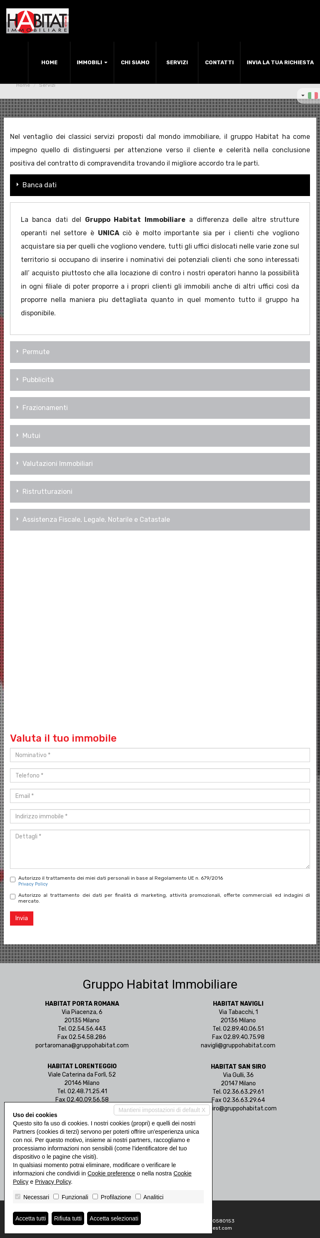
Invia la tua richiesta (280, 62)
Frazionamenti (41, 408)
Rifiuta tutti (68, 1218)
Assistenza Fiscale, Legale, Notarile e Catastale (92, 519)
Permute (32, 352)
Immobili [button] (92, 62)
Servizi (177, 62)
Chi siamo (135, 62)
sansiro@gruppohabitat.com (238, 1108)
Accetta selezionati (114, 1218)
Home (49, 62)
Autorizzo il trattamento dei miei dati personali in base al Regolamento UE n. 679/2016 (116, 881)
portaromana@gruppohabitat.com (82, 1045)
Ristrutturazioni (43, 492)
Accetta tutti (30, 1218)
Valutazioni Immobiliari (53, 464)
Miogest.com (216, 1228)
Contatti (219, 62)
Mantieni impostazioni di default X (161, 1110)
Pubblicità (34, 380)
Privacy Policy (33, 884)
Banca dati (35, 185)
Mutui (27, 436)
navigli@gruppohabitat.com (238, 1045)
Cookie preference (111, 1173)
